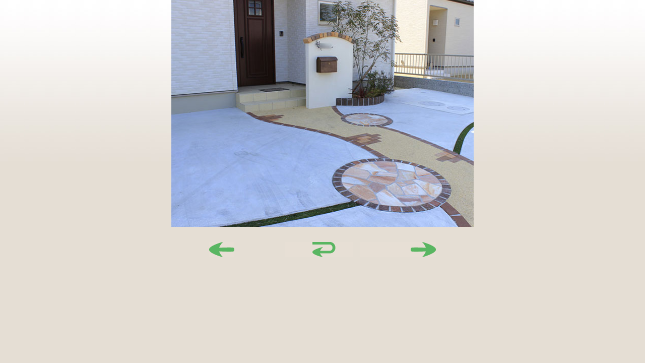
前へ (247, 249)
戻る (322, 249)
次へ (398, 249)
